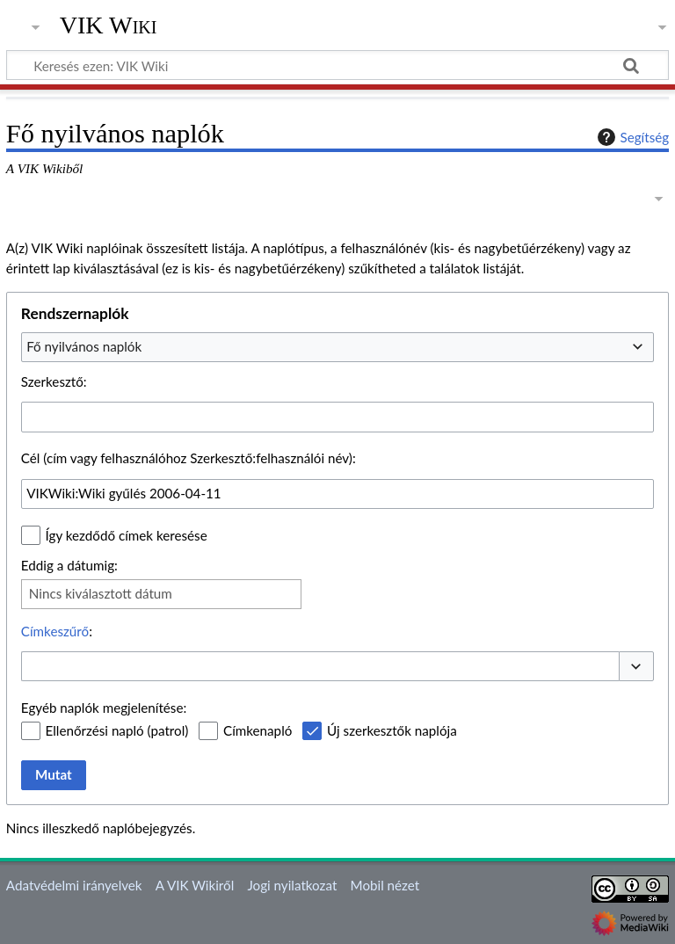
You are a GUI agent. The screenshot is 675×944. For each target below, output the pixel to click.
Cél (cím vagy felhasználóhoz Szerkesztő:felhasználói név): (188, 458)
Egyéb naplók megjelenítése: (103, 707)
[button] (636, 666)
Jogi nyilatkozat (292, 885)
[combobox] (337, 347)
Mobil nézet (385, 885)
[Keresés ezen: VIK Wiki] (337, 65)
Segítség (631, 137)
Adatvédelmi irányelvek (74, 885)
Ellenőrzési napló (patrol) (117, 730)
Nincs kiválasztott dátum (100, 593)
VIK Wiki (108, 25)
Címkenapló (257, 730)
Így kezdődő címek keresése (126, 535)
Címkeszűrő (55, 631)
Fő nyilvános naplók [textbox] (84, 346)
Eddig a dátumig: (69, 565)
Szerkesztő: (54, 381)
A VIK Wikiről (195, 885)
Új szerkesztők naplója (392, 730)
